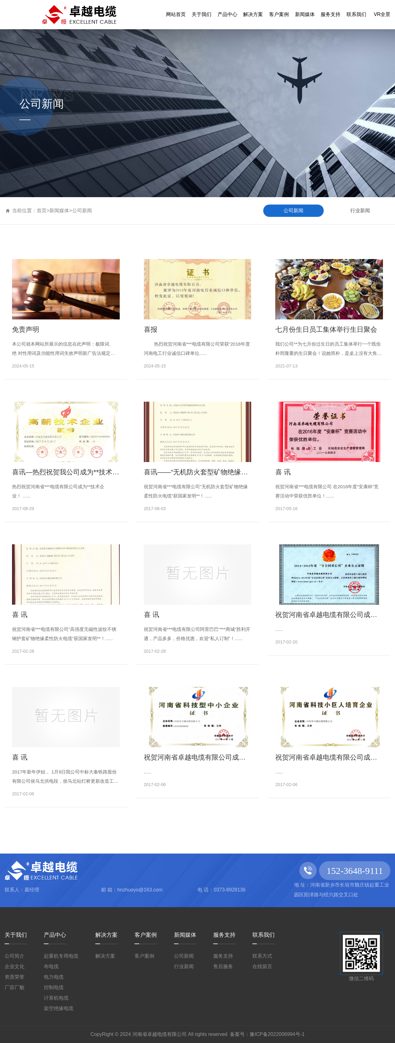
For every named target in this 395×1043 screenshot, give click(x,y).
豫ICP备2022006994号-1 (277, 1034)
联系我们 (263, 935)
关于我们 (16, 935)
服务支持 (224, 935)
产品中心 (55, 935)
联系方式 (262, 956)
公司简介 (14, 956)
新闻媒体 (59, 210)
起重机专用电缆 (61, 956)
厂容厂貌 (14, 987)
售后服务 (223, 966)
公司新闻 (82, 210)
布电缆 (51, 966)
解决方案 (106, 935)
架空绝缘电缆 (58, 1008)
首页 (42, 210)
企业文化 (14, 966)
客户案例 (146, 935)
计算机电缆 (56, 997)
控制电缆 (54, 987)
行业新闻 (360, 210)
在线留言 (262, 966)
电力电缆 (54, 977)
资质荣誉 (14, 977)
